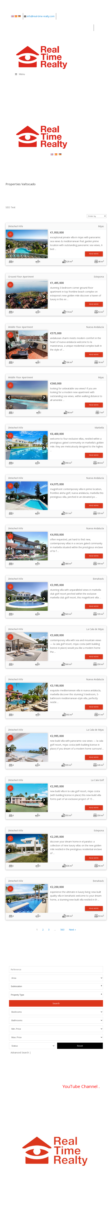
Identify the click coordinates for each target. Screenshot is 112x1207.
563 (62, 929)
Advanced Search (20, 1052)
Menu (19, 74)
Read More (94, 254)
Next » (72, 929)
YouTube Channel (81, 1086)
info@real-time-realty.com (41, 16)
